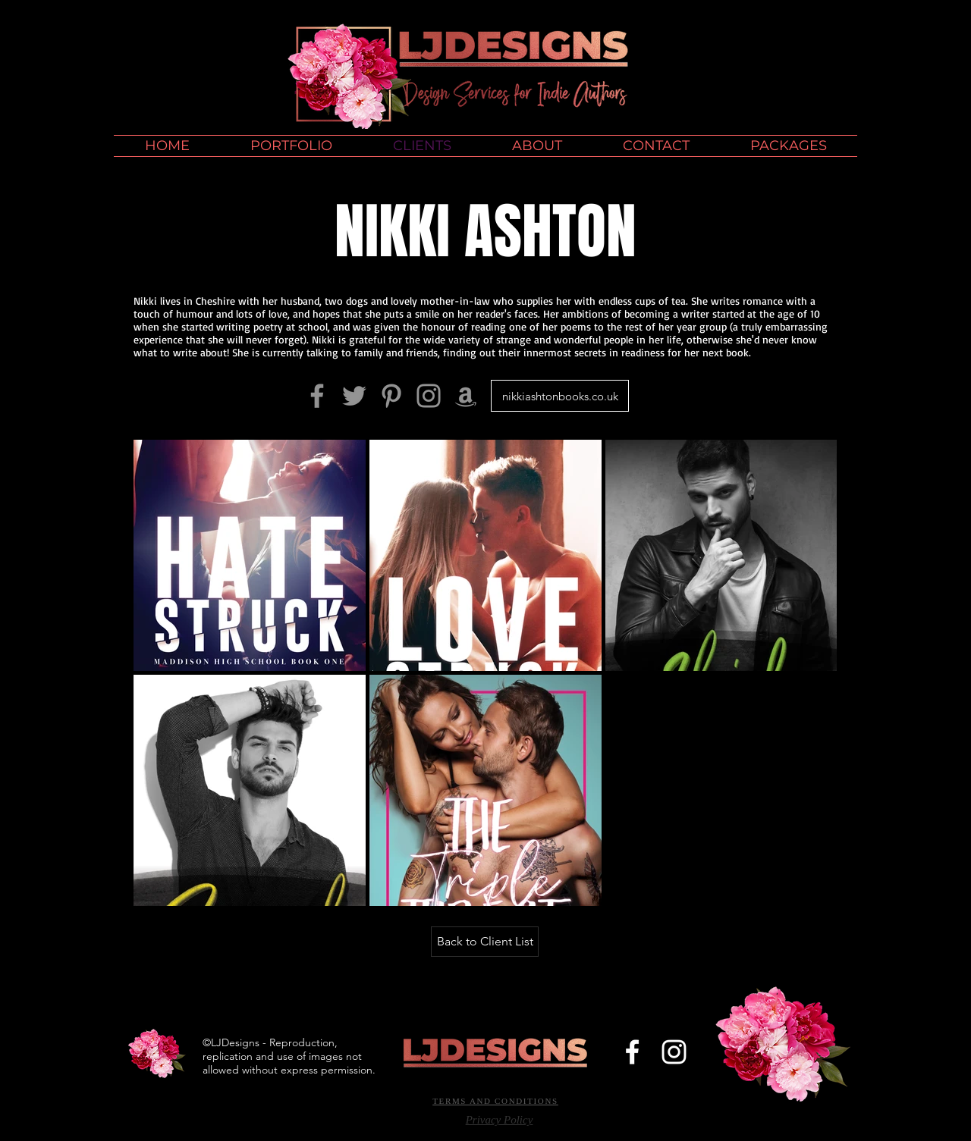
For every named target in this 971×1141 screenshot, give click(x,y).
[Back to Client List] (485, 941)
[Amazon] (466, 396)
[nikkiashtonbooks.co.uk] (560, 396)
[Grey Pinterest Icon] (391, 396)
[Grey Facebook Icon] (317, 396)
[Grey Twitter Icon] (354, 396)
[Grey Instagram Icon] (429, 396)
